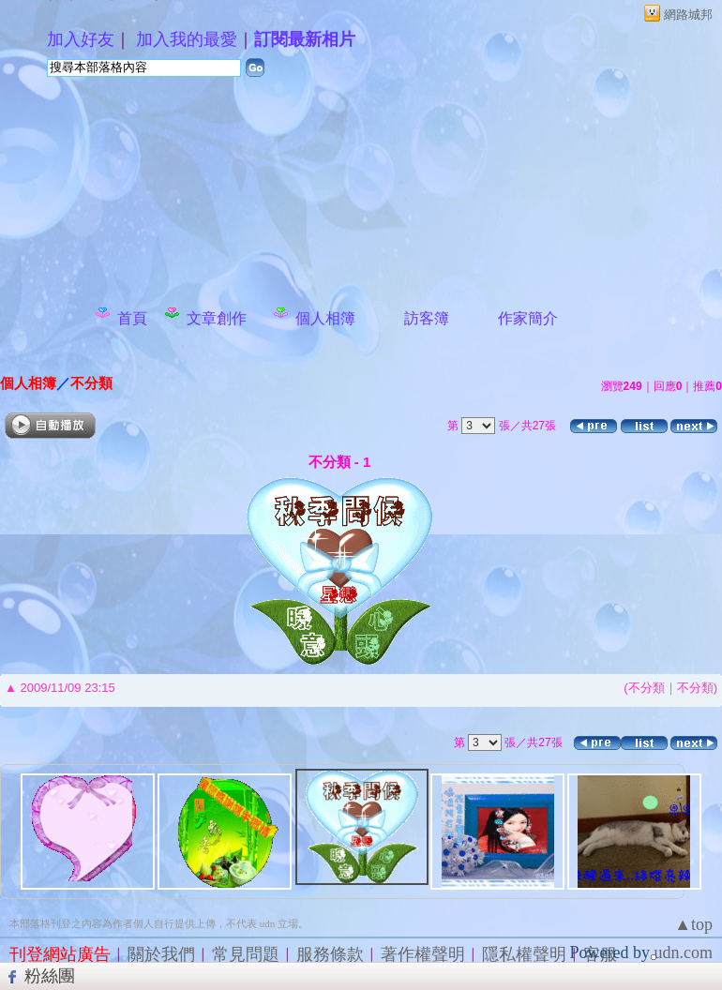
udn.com (684, 952)
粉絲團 (49, 976)
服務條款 (330, 954)
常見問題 (245, 954)
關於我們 (161, 954)
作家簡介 (528, 318)
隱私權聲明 (524, 954)
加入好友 (80, 39)
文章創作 (217, 318)
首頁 (132, 318)
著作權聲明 (423, 954)
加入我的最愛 (186, 39)
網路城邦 (688, 15)
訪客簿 (426, 318)
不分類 (91, 383)
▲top (693, 924)
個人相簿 (325, 318)
